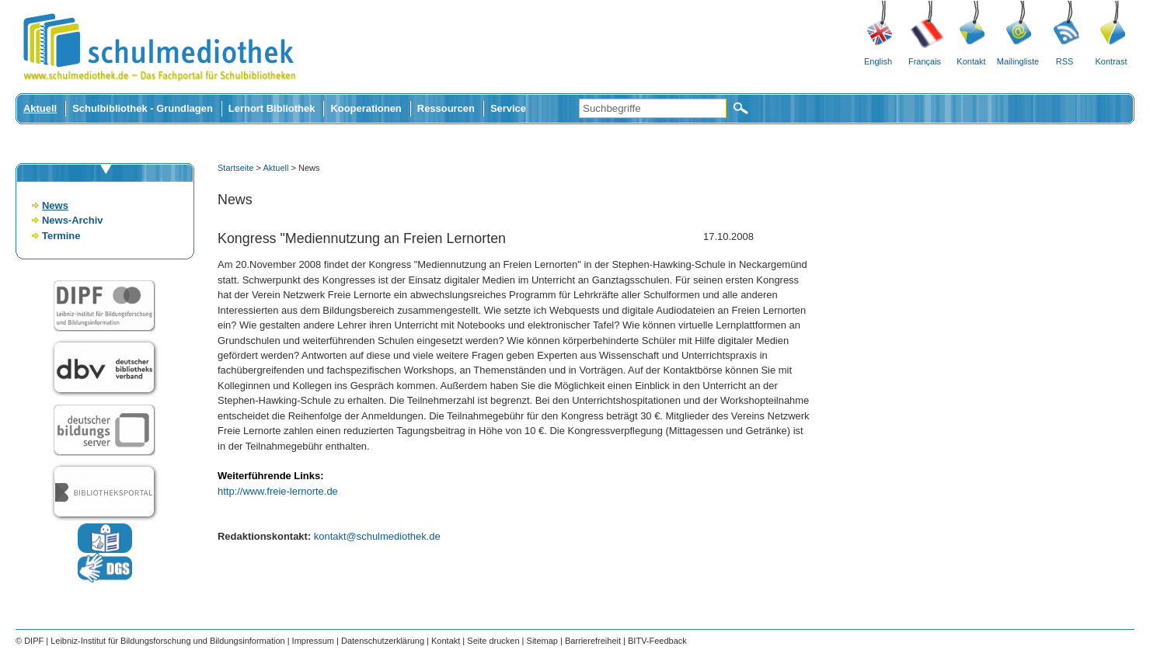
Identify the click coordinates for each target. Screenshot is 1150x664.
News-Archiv (72, 220)
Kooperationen (365, 108)
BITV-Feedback (657, 640)
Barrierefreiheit (593, 640)
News (55, 205)
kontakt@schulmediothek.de (377, 536)
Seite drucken (493, 640)
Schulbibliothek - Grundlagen (142, 108)
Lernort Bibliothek (271, 108)
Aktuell (40, 108)
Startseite (235, 167)
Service (508, 108)
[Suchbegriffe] (653, 108)
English (878, 61)
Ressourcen (446, 108)
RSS (1065, 61)
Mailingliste (1018, 61)
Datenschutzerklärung (382, 640)
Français (924, 61)
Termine (61, 236)
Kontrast (1111, 61)
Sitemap (542, 640)
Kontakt (971, 61)
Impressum (313, 640)
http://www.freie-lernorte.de (278, 491)
